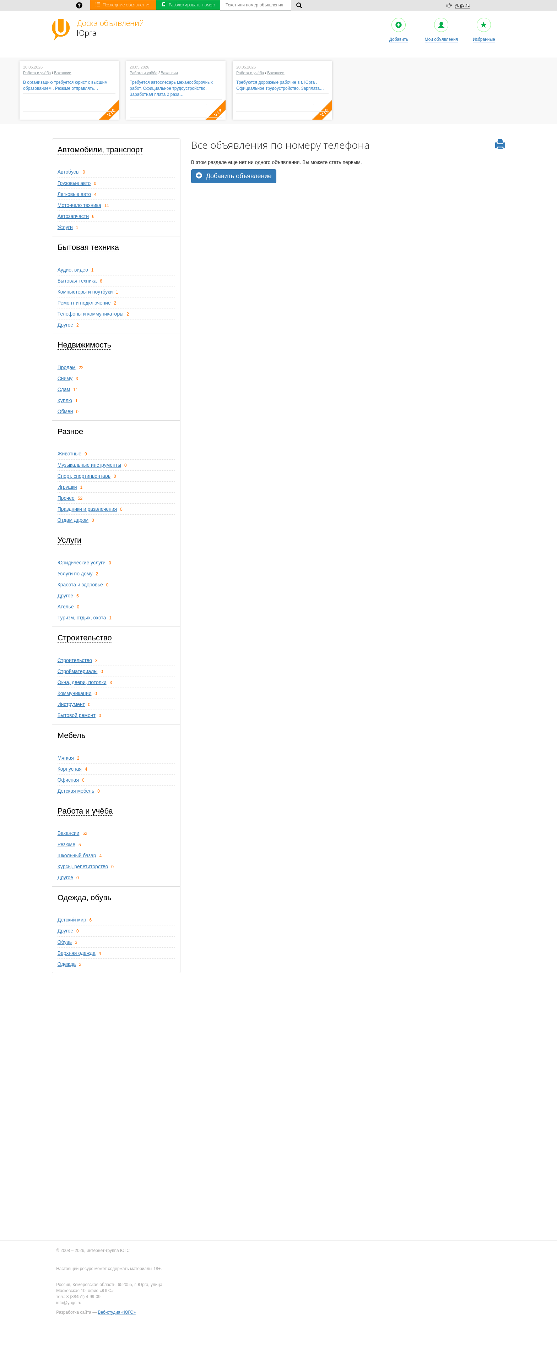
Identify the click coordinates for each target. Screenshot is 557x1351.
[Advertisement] (348, 233)
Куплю (65, 400)
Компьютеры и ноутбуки (85, 292)
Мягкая (66, 758)
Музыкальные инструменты (89, 465)
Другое (66, 325)
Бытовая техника (88, 247)
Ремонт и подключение (84, 303)
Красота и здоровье (80, 584)
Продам (67, 367)
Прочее (66, 498)
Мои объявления (441, 30)
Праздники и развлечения (87, 509)
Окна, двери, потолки (82, 682)
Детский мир (72, 920)
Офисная (68, 780)
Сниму (65, 378)
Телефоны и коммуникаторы (91, 314)
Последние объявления (123, 5)
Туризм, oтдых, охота (82, 617)
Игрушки (67, 487)
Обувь (65, 942)
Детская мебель (76, 791)
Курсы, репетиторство (83, 866)
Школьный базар (77, 855)
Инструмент (71, 704)
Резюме (66, 844)
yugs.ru (462, 4)
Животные (70, 453)
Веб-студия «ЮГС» (117, 1312)
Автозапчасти (73, 216)
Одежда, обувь (85, 897)
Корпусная (70, 769)
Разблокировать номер (188, 5)
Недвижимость (84, 344)
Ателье (66, 606)
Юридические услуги (82, 562)
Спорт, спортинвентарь (84, 476)
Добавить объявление (234, 176)
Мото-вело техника (79, 205)
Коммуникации (75, 693)
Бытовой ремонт (77, 715)
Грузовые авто (74, 183)
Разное (70, 431)
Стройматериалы (78, 671)
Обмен (65, 411)
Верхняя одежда (77, 953)
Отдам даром (73, 520)
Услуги (65, 227)
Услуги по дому (75, 573)
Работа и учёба (37, 73)
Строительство (85, 637)
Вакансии (62, 73)
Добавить (398, 30)
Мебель (72, 735)
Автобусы (69, 172)
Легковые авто (74, 194)
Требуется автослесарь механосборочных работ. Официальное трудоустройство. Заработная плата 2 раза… (171, 88)
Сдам (64, 389)
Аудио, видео (73, 270)
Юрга (110, 27)
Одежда (67, 964)
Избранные (484, 30)
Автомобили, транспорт (100, 149)
